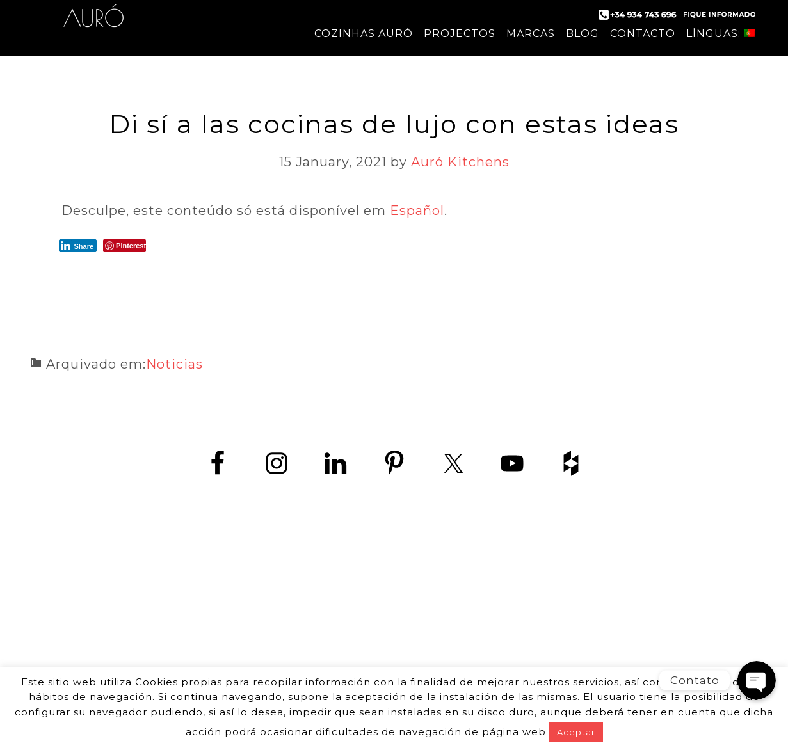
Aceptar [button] (576, 732)
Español (417, 210)
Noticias (174, 364)
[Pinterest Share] (124, 245)
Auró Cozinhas (93, 25)
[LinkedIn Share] (78, 245)
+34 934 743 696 (405, 604)
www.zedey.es (394, 633)
